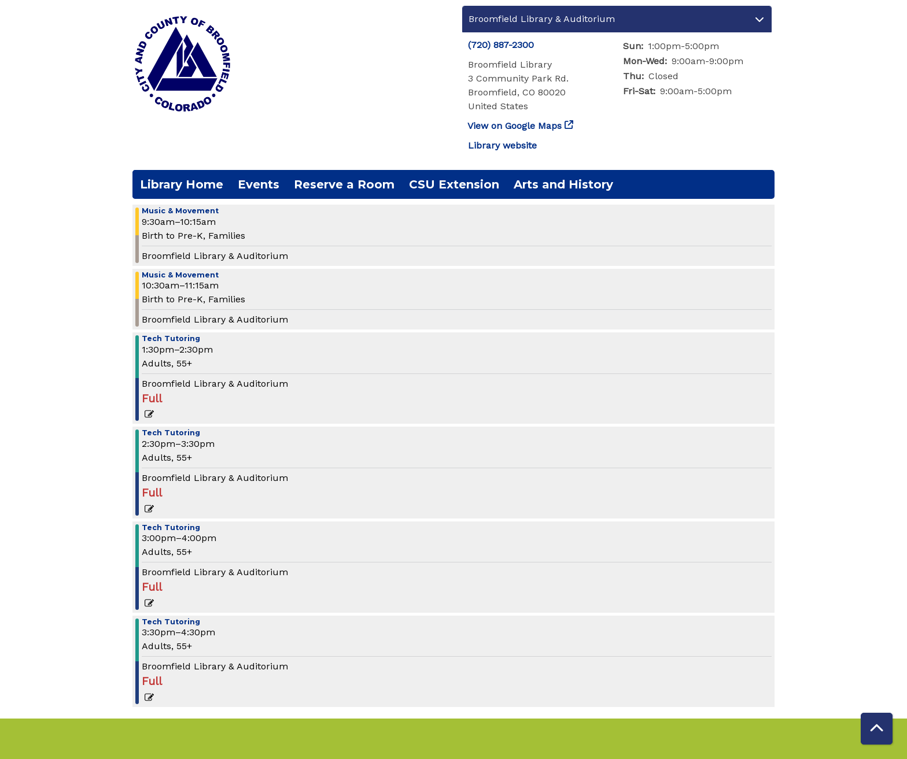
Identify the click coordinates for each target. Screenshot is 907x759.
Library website (502, 145)
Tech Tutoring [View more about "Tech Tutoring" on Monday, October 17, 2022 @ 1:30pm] (171, 339)
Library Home (181, 184)
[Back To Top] (877, 729)
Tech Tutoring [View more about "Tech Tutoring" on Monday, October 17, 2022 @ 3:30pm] (171, 622)
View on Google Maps (515, 125)
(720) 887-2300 (501, 44)
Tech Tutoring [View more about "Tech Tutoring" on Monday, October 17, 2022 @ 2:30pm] (171, 433)
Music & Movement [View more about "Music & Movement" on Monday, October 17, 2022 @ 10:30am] (180, 275)
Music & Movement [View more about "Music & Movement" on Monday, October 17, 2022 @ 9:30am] (180, 211)
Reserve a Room (344, 184)
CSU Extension (454, 184)
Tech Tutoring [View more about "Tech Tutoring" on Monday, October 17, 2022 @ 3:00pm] (171, 528)
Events (258, 184)
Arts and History (563, 184)
